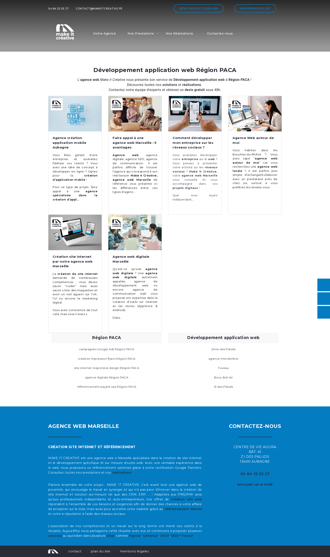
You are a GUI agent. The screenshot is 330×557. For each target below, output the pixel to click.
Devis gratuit (198, 8)
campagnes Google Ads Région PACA (106, 349)
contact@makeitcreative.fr (99, 8)
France (187, 536)
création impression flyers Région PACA (107, 358)
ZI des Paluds (223, 386)
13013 (164, 536)
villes (110, 536)
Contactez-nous (220, 33)
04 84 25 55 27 (58, 8)
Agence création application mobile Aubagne (69, 142)
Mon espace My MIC (255, 8)
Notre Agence (104, 33)
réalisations (122, 472)
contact (74, 551)
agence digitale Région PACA (106, 377)
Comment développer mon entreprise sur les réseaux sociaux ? (193, 142)
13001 (175, 536)
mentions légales (134, 551)
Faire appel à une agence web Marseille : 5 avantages (134, 142)
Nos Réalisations (179, 33)
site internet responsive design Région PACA (106, 368)
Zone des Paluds (223, 349)
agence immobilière (223, 358)
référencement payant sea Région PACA (106, 386)
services (55, 536)
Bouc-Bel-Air (223, 377)
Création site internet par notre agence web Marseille (73, 261)
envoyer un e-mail (255, 484)
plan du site (100, 551)
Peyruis (135, 536)
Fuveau (223, 368)
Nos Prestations (141, 33)
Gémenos (151, 536)
